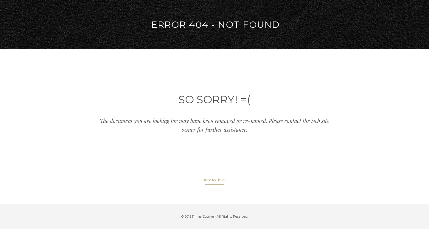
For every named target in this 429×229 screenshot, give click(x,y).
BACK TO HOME (214, 180)
